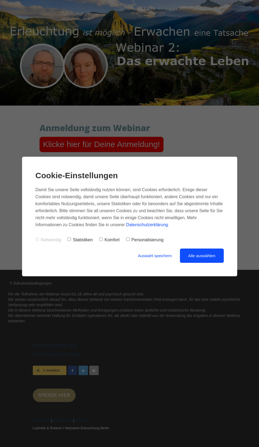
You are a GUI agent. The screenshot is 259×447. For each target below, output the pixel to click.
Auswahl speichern (155, 255)
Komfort (109, 240)
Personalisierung (145, 240)
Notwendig (48, 240)
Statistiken (80, 240)
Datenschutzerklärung (147, 224)
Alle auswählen (201, 255)
